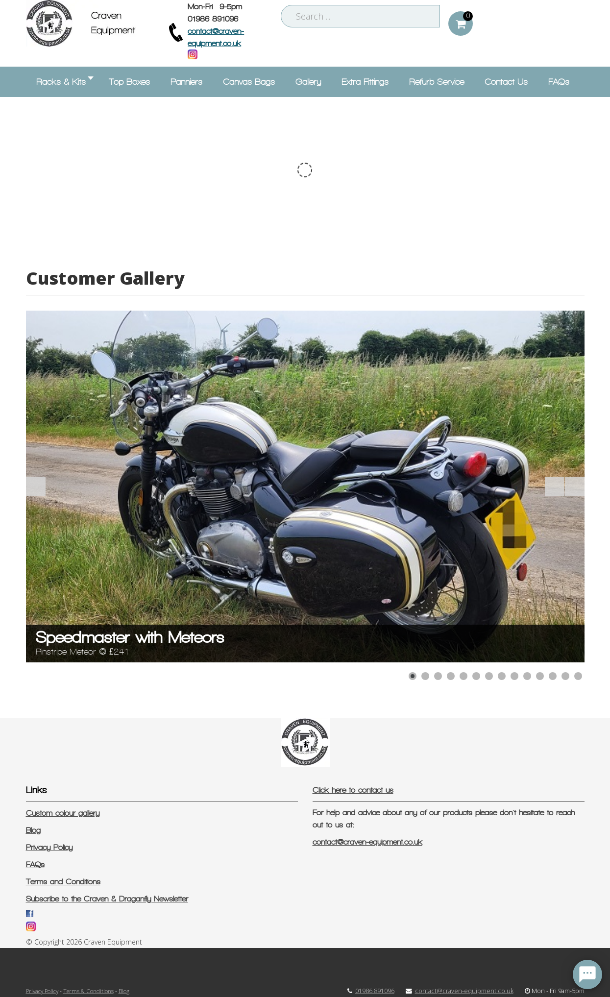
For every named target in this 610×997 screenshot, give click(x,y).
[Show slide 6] (476, 676)
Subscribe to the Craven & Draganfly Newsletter (107, 899)
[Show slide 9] (514, 676)
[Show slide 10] (527, 676)
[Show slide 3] (438, 676)
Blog (33, 830)
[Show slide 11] (540, 676)
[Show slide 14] (578, 676)
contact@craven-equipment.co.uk (367, 842)
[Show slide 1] (412, 676)
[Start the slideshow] (554, 486)
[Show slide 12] (553, 676)
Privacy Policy (49, 847)
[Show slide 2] (425, 676)
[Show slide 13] (565, 676)
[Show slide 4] (451, 676)
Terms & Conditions (88, 991)
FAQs (35, 864)
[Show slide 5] (463, 676)
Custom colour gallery (62, 813)
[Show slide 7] (489, 676)
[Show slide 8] (502, 676)
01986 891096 (374, 991)
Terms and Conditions (63, 881)
